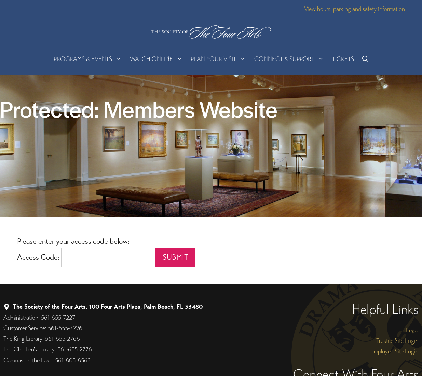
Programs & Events (90, 59)
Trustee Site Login (397, 341)
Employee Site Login (394, 351)
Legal (412, 330)
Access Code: (39, 257)
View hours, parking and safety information (354, 9)
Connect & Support (291, 59)
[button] (365, 59)
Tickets (343, 59)
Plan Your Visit (220, 59)
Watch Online (158, 59)
